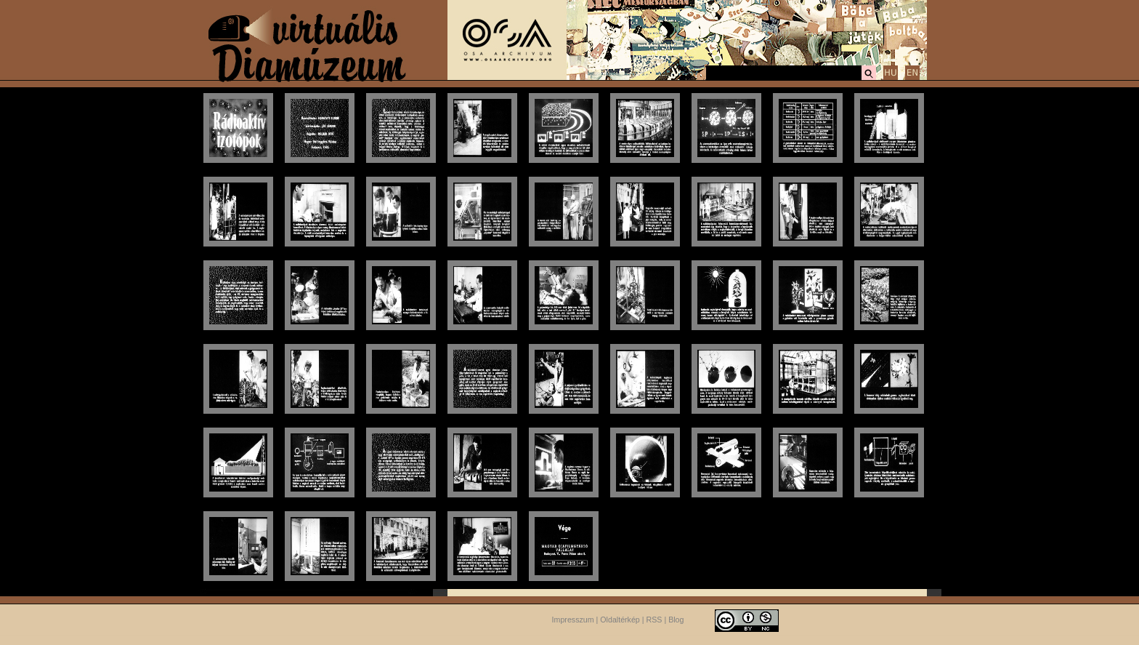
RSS (654, 619)
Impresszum (573, 619)
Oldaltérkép (620, 619)
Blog (676, 619)
